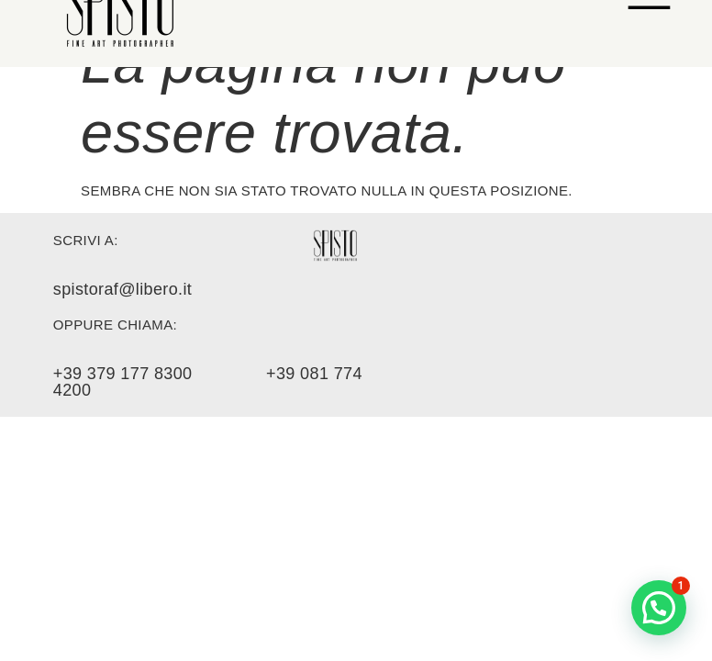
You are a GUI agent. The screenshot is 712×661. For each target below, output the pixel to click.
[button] (658, 607)
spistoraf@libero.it (122, 289)
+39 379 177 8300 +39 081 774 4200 (207, 381)
